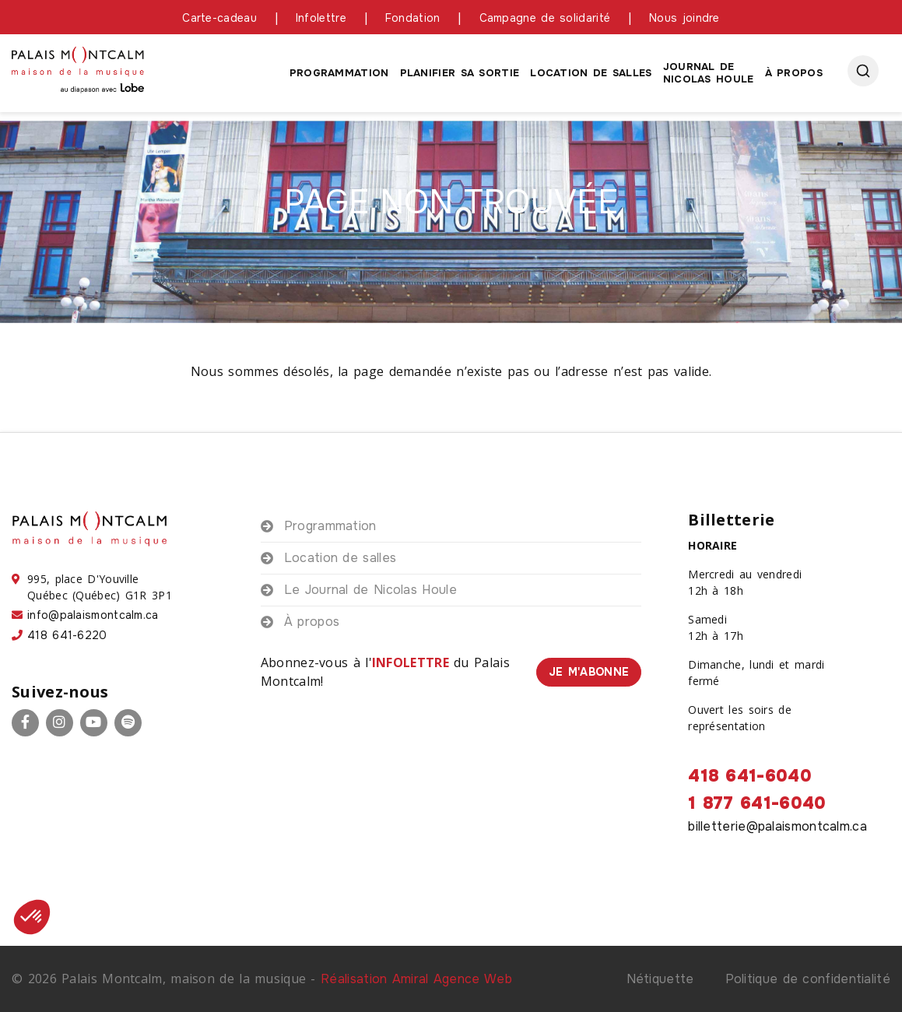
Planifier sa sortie (460, 72)
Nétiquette (660, 979)
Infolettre (321, 18)
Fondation (412, 18)
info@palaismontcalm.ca (93, 615)
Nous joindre (684, 18)
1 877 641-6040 (757, 803)
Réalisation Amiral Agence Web (416, 979)
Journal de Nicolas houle (708, 73)
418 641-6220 (67, 635)
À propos (794, 72)
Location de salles (590, 72)
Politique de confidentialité (807, 979)
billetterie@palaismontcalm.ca (777, 826)
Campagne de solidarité (545, 18)
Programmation (339, 72)
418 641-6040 (750, 776)
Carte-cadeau (219, 18)
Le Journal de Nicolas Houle (370, 590)
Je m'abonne (589, 672)
